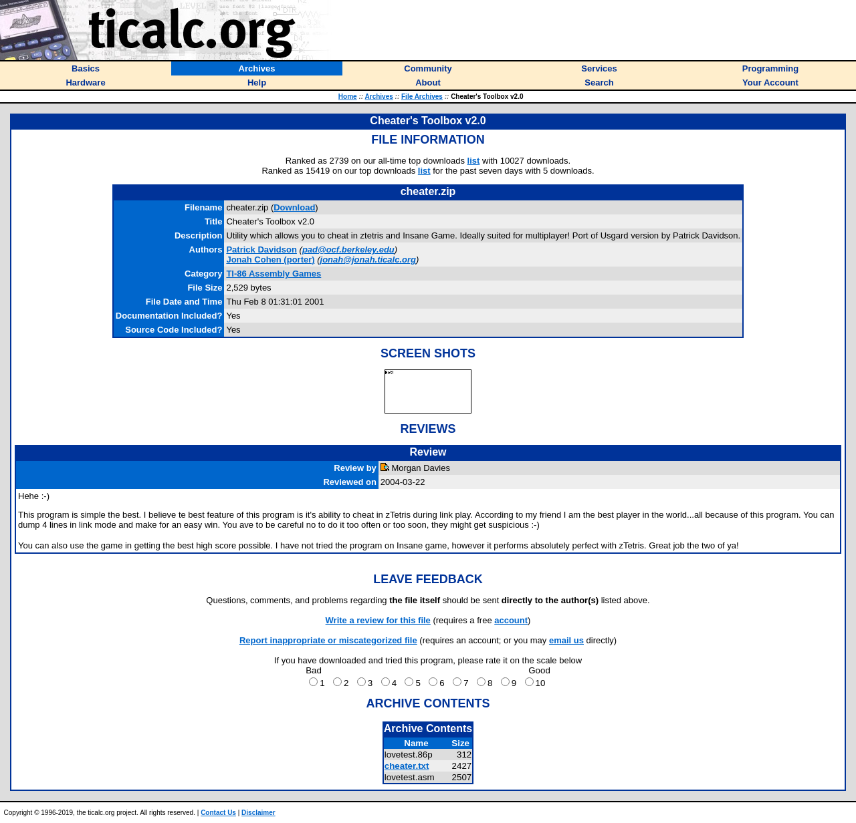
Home (347, 96)
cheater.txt (407, 766)
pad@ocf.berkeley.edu (348, 249)
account (511, 620)
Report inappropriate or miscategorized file (328, 640)
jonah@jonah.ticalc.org (368, 260)
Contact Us (218, 812)
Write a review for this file (378, 620)
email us (566, 640)
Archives (379, 96)
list (473, 161)
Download (294, 207)
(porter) (270, 260)
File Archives (422, 96)
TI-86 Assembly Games (273, 274)
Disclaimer (258, 812)
